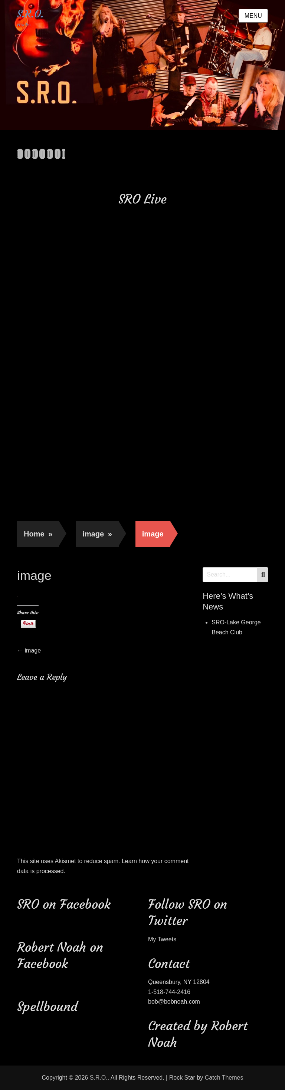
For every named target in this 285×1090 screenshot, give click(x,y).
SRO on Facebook (64, 904)
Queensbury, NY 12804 (179, 982)
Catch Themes (224, 1077)
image (97, 534)
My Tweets (162, 939)
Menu (253, 16)
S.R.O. (30, 13)
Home (38, 534)
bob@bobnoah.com (174, 1001)
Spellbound (47, 1006)
